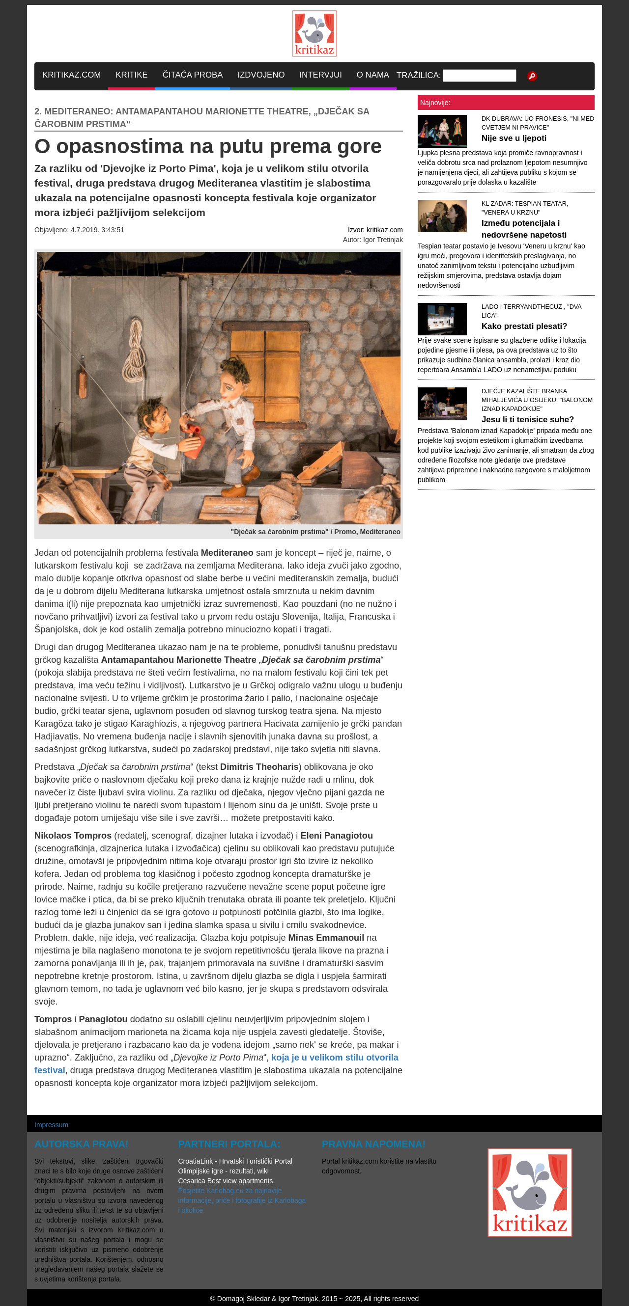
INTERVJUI (320, 75)
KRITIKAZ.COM (71, 75)
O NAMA (373, 75)
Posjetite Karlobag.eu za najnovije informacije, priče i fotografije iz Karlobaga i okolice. (242, 1200)
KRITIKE (131, 75)
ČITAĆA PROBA (193, 75)
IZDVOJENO (261, 75)
